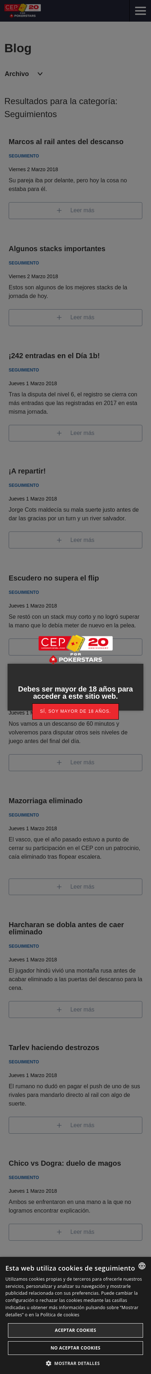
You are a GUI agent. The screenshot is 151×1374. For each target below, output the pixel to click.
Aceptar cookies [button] (75, 1330)
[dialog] (75, 1315)
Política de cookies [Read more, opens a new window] (59, 1315)
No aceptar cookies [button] (75, 1348)
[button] (75, 1363)
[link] (75, 711)
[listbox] (142, 1265)
